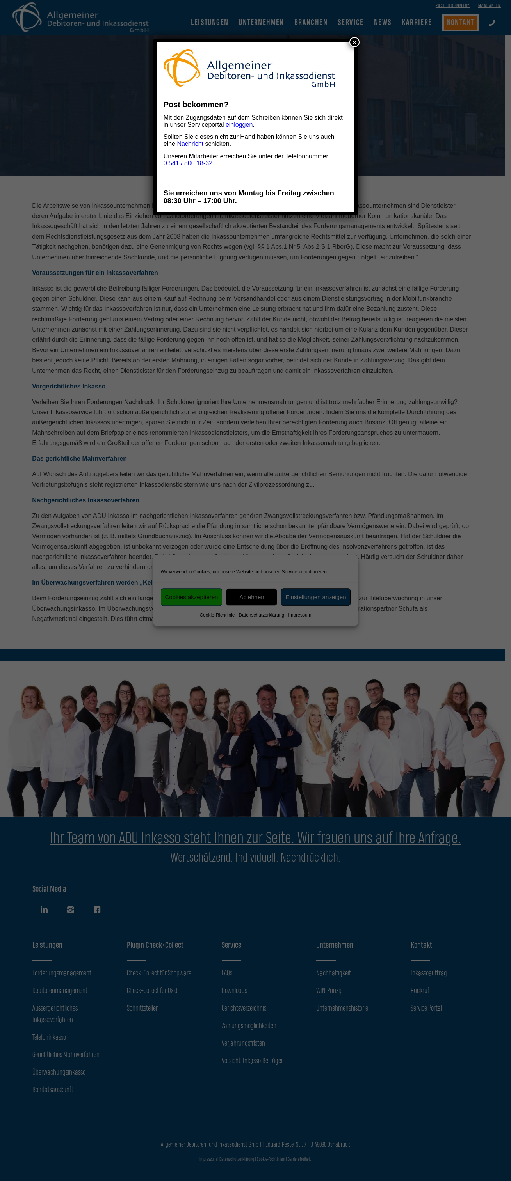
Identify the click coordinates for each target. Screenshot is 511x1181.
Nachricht (190, 143)
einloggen (239, 124)
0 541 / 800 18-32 (188, 163)
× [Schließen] (354, 42)
